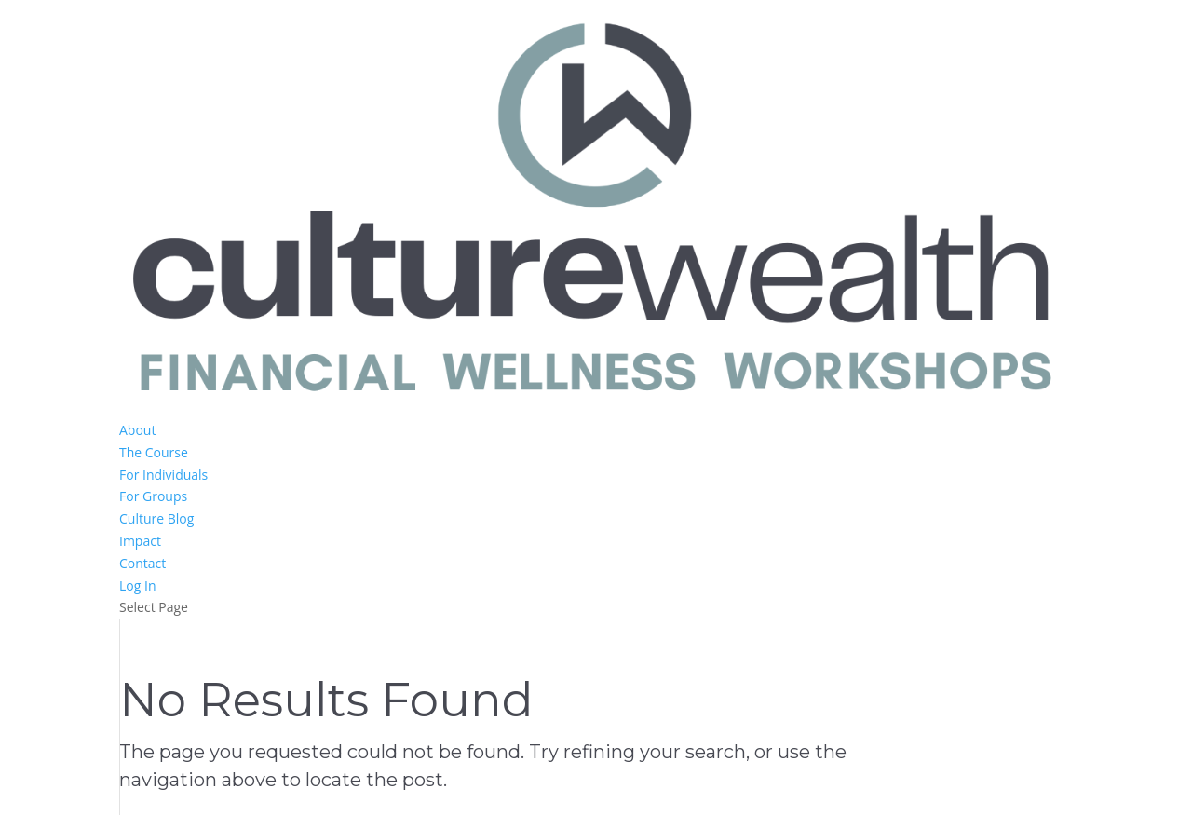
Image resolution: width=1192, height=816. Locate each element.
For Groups (153, 496)
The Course (153, 452)
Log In (137, 585)
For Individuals (163, 474)
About (137, 430)
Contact (142, 563)
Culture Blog (156, 518)
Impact (140, 541)
